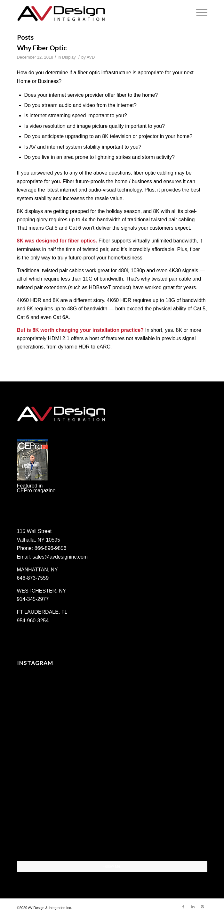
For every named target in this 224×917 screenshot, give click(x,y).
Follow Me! (112, 866)
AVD (91, 57)
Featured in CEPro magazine (36, 488)
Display (69, 57)
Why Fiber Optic (42, 48)
